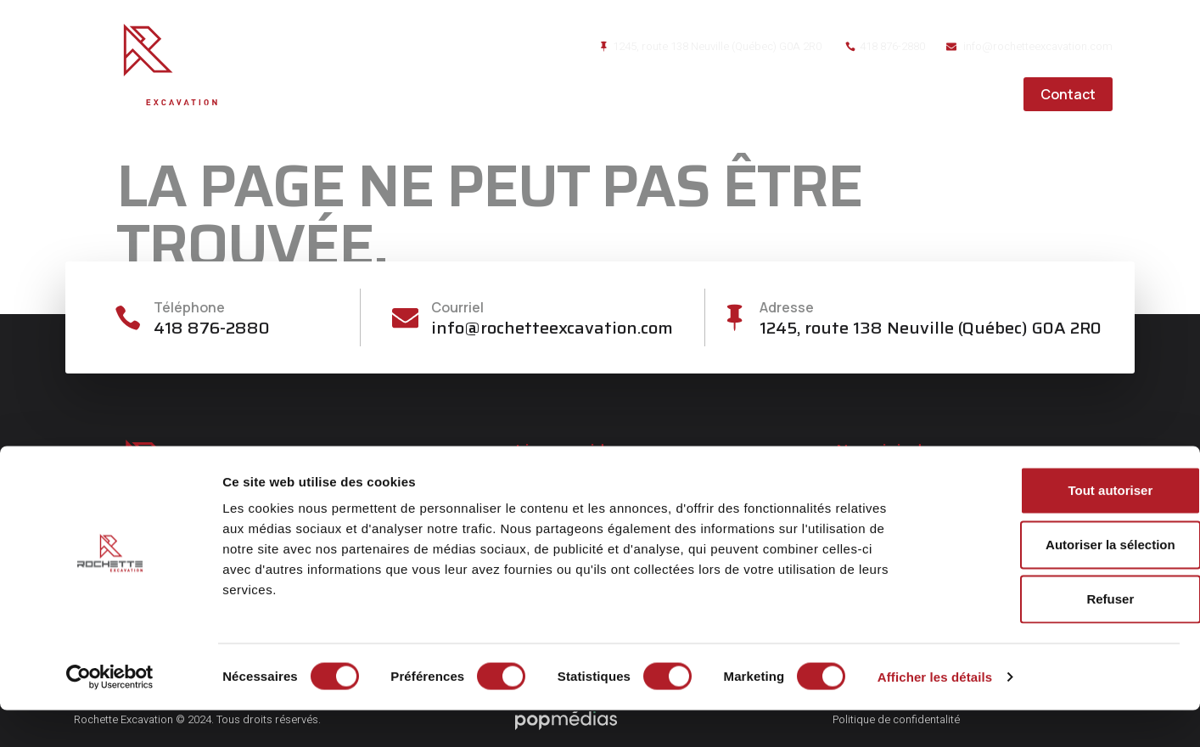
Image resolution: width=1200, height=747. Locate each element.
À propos (665, 94)
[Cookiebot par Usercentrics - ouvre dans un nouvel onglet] (110, 714)
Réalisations (860, 94)
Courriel (459, 307)
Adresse (788, 307)
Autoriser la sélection (1059, 581)
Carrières (967, 94)
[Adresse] (734, 318)
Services (756, 94)
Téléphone (192, 307)
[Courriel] (405, 318)
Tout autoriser (1058, 527)
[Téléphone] (129, 318)
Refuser (1058, 635)
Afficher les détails (935, 713)
